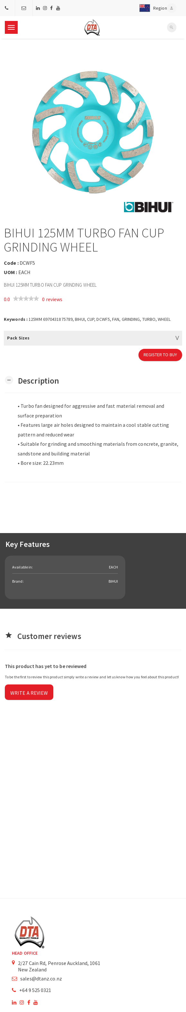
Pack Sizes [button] (18, 338)
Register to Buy (160, 355)
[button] (151, 8)
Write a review (29, 693)
